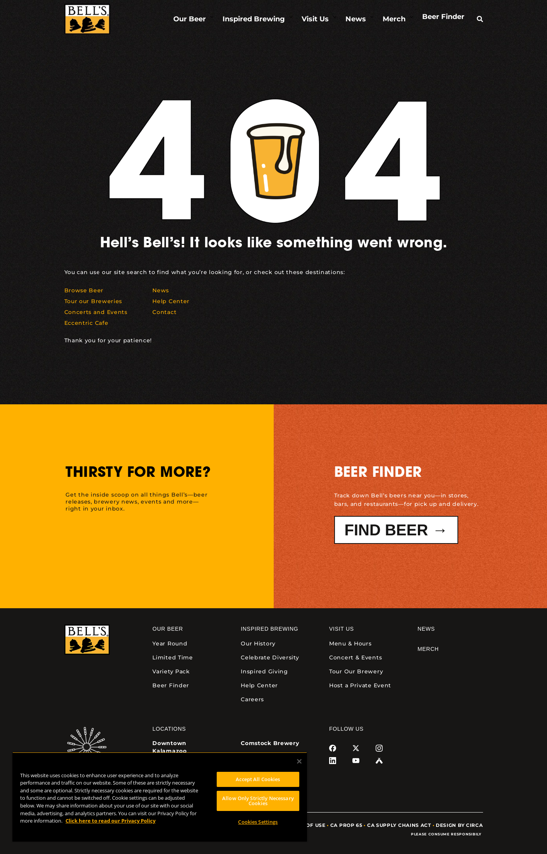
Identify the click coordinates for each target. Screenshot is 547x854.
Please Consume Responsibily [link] (447, 834)
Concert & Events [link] (355, 657)
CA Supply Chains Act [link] (399, 825)
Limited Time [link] (172, 657)
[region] (159, 797)
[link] (87, 19)
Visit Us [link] (341, 629)
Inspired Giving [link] (264, 671)
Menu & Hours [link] (350, 643)
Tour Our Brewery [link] (356, 671)
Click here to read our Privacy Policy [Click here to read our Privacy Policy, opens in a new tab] (110, 820)
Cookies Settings (258, 821)
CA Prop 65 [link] (346, 825)
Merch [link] (428, 649)
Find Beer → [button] (396, 529)
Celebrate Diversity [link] (270, 657)
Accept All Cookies (258, 779)
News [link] (426, 629)
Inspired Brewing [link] (269, 629)
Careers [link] (252, 699)
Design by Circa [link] (459, 825)
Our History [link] (258, 643)
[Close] (299, 761)
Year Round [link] (169, 643)
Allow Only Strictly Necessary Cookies (258, 801)
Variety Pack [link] (171, 671)
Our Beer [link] (167, 629)
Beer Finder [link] (170, 685)
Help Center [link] (259, 685)
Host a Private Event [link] (360, 685)
